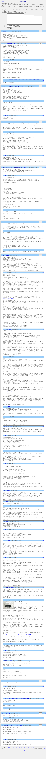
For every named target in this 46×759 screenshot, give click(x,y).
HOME (2, 1)
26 (13, 750)
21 (4, 750)
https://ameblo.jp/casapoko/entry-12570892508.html (12, 393)
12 (19, 749)
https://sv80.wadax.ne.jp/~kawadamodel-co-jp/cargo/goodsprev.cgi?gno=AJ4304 (27, 629)
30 (20, 750)
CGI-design (23, 751)
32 (23, 750)
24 (9, 750)
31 (21, 750)
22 (6, 750)
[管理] (45, 749)
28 (16, 750)
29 (18, 750)
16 (26, 749)
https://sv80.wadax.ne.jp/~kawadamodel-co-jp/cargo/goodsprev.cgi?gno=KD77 (17, 636)
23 (8, 750)
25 (11, 750)
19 (31, 749)
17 (28, 749)
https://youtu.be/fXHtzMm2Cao (8, 299)
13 (21, 749)
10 (16, 749)
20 (33, 749)
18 (29, 749)
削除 (45, 32)
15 (24, 749)
